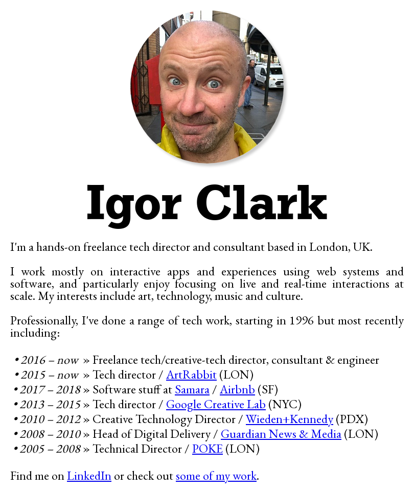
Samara (192, 389)
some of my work (216, 475)
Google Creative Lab (216, 404)
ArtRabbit (191, 374)
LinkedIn (89, 475)
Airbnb (237, 389)
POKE (207, 448)
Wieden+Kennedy (289, 419)
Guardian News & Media (281, 433)
